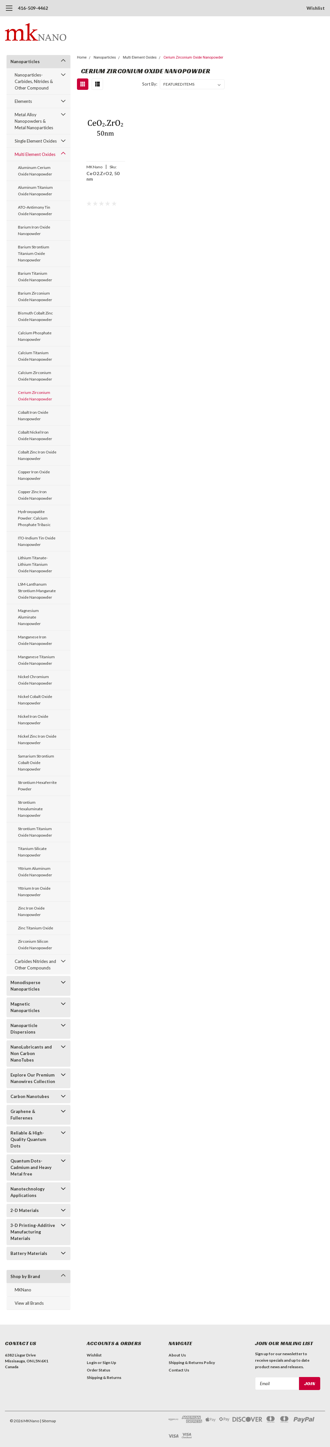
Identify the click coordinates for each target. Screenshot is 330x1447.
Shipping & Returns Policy (192, 1362)
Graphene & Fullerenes (22, 1114)
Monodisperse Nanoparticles (25, 986)
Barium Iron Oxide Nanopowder (34, 230)
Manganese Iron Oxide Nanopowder (35, 640)
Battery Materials (28, 1253)
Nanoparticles (25, 61)
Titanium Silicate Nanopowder (32, 851)
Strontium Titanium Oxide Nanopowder (35, 832)
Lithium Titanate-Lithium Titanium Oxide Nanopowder (35, 564)
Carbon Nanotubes (29, 1096)
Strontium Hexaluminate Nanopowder (30, 809)
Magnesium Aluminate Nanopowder (29, 617)
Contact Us (179, 1370)
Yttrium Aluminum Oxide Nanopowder (35, 871)
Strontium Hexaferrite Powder (37, 785)
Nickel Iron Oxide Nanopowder (33, 719)
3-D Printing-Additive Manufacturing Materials (32, 1232)
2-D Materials (24, 1210)
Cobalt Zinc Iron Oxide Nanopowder (37, 455)
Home (82, 57)
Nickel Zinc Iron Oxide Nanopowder (37, 739)
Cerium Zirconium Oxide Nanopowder (35, 395)
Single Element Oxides (36, 141)
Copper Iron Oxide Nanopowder (34, 475)
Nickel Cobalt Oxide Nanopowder (35, 699)
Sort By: (149, 84)
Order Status (98, 1370)
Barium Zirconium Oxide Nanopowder (35, 296)
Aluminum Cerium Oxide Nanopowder (35, 170)
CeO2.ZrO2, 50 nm (102, 176)
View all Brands (29, 1303)
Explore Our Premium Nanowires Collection (32, 1078)
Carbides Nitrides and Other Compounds (35, 964)
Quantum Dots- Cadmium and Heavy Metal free (31, 1167)
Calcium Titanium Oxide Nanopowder (35, 356)
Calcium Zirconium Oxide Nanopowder (35, 376)
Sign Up (109, 1362)
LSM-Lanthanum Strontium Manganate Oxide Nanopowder (37, 591)
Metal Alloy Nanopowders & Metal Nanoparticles (34, 121)
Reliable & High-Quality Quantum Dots (28, 1139)
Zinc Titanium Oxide (35, 927)
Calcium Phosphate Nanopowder (35, 336)
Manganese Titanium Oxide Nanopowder (36, 660)
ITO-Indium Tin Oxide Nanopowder (36, 541)
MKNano (23, 1289)
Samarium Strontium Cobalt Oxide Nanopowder (36, 763)
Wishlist (316, 8)
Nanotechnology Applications (27, 1192)
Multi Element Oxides (35, 154)
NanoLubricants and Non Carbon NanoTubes (31, 1053)
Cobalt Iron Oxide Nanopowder (33, 415)
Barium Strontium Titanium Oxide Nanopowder (33, 253)
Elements (23, 101)
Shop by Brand (25, 1276)
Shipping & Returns (104, 1377)
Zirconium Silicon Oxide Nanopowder (35, 944)
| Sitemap (48, 1420)
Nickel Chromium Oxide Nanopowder (35, 680)
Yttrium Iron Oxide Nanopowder (34, 891)
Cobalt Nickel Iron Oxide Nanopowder (35, 435)
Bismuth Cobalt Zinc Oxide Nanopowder (35, 316)
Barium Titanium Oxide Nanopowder (35, 276)
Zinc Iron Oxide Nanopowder (31, 911)
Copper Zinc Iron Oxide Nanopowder (35, 495)
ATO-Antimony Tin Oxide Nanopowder (35, 210)
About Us (177, 1355)
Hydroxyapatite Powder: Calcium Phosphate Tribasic (34, 518)
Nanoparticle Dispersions (24, 1029)
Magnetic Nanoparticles (25, 1007)
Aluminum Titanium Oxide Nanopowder (35, 190)
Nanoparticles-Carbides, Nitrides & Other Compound (34, 81)
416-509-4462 (33, 8)
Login (92, 1362)
